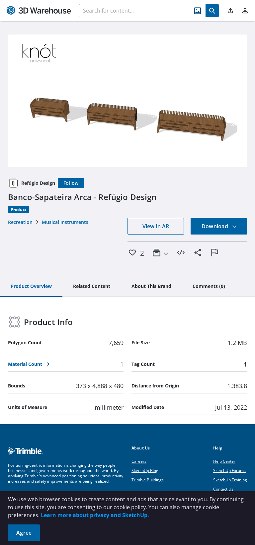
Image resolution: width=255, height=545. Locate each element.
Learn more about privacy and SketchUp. (95, 515)
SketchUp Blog (144, 470)
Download (219, 226)
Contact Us (223, 489)
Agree (24, 532)
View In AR (155, 226)
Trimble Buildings (147, 480)
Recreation (20, 222)
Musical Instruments (65, 222)
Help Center (224, 461)
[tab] (31, 286)
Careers (138, 461)
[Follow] (71, 183)
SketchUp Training (230, 480)
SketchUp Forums (229, 470)
